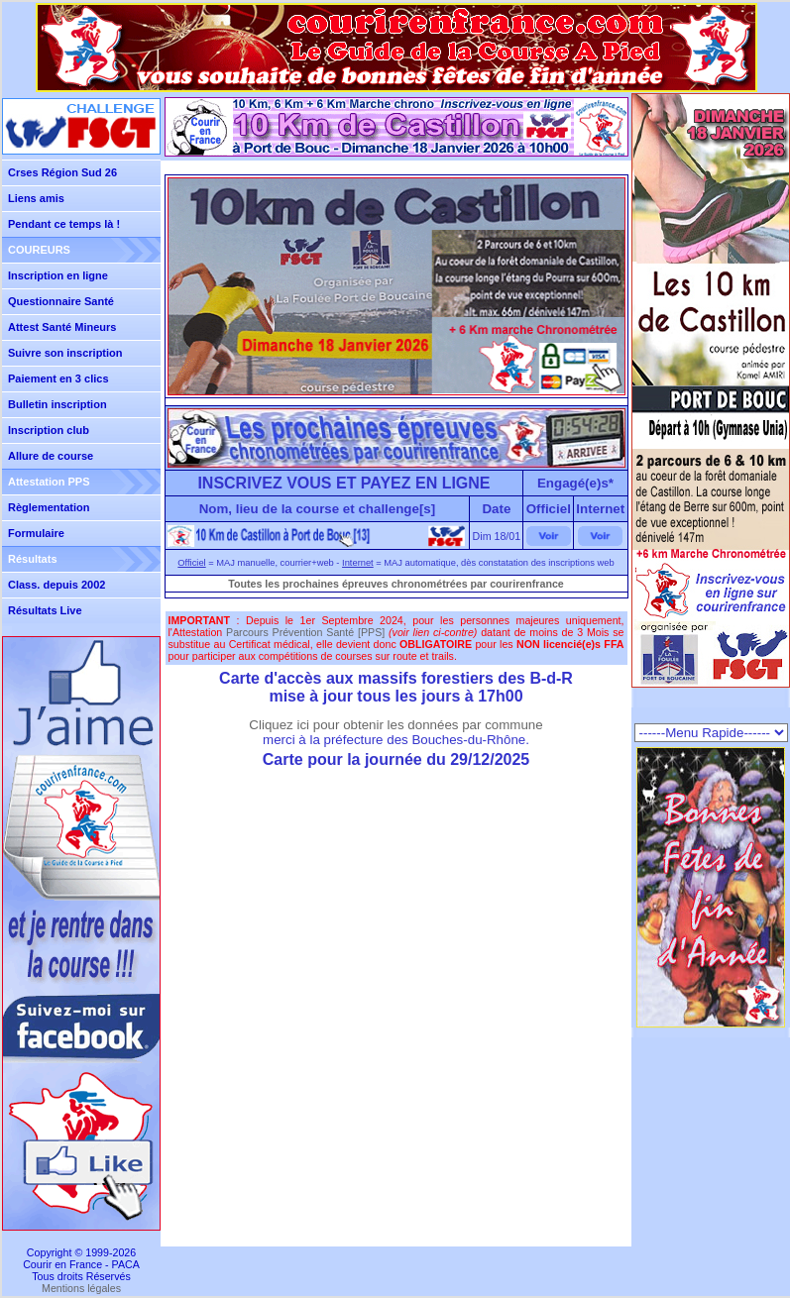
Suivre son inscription (65, 353)
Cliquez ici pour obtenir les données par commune (395, 724)
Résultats (32, 559)
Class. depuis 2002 (56, 585)
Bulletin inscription (57, 404)
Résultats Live (45, 610)
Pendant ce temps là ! (64, 224)
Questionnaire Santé (61, 301)
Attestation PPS (49, 481)
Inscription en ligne (58, 275)
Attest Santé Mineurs (62, 327)
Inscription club (48, 430)
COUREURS (39, 250)
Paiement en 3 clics (58, 378)
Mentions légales (81, 1288)
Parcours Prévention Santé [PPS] (305, 632)
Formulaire (36, 533)
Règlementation (49, 507)
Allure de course (50, 456)
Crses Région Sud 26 (62, 172)
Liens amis (36, 198)
